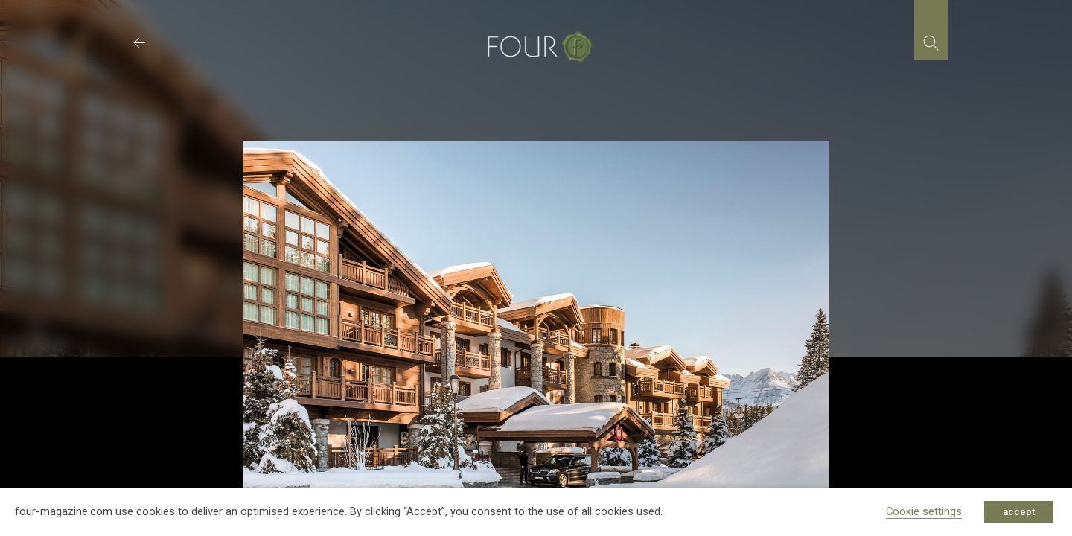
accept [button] (1019, 511)
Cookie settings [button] (924, 511)
